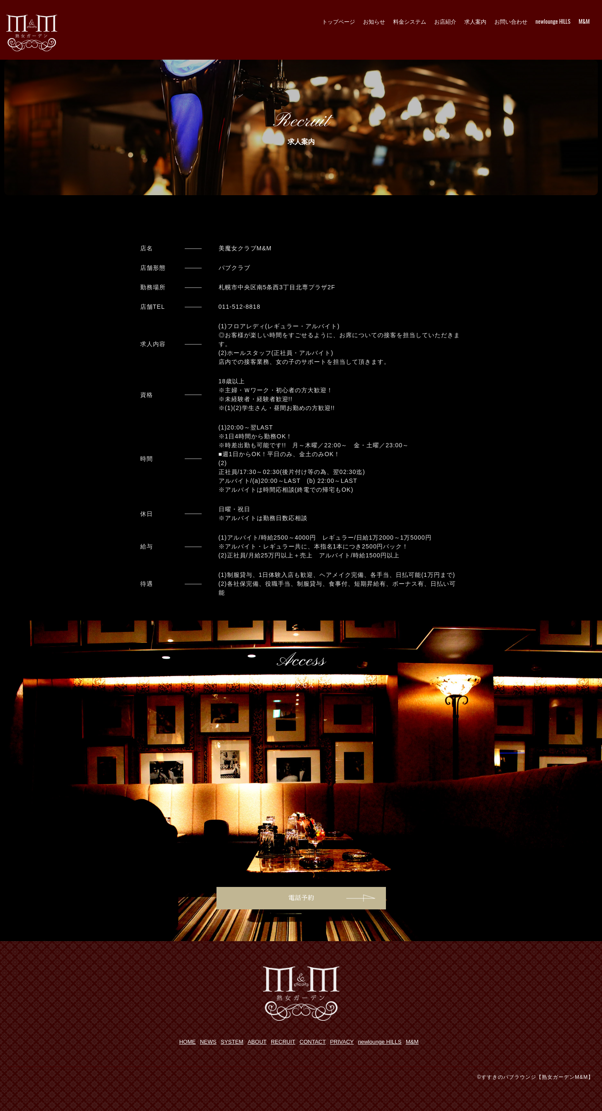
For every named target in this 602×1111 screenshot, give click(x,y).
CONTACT (313, 1042)
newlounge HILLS (553, 21)
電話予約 (301, 898)
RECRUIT (283, 1042)
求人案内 (475, 21)
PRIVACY (342, 1042)
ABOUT (256, 1042)
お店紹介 (445, 21)
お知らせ (374, 21)
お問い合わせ (510, 21)
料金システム (409, 21)
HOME (187, 1042)
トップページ (338, 21)
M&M (584, 21)
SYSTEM (232, 1042)
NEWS (208, 1042)
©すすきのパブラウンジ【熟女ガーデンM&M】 (535, 1077)
